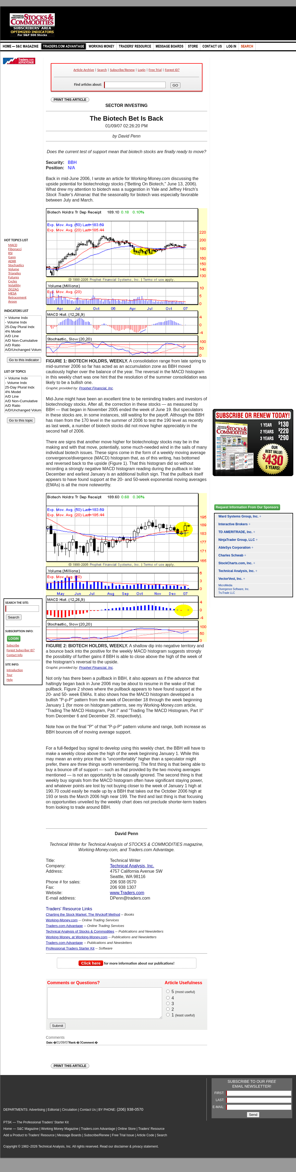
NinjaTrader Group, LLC (237, 540)
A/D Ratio (23, 345)
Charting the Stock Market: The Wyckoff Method (83, 914)
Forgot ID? (172, 70)
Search (102, 70)
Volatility (14, 285)
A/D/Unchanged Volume (23, 350)
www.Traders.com (127, 892)
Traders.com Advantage (64, 926)
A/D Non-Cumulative (23, 341)
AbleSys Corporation (235, 547)
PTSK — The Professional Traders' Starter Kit (36, 1128)
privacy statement (145, 1152)
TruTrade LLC (227, 592)
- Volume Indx (23, 322)
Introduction (15, 670)
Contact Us (88, 1115)
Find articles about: (88, 84)
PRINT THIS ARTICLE (70, 100)
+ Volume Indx (23, 318)
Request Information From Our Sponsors (247, 507)
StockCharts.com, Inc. (235, 563)
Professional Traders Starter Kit (70, 948)
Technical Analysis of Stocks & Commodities (80, 931)
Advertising (37, 1115)
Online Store (127, 1134)
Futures (13, 277)
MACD (12, 245)
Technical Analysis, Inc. (132, 866)
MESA (12, 293)
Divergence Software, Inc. (234, 589)
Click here (91, 963)
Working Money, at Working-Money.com (77, 937)
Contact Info (15, 655)
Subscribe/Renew (122, 70)
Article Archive (83, 70)
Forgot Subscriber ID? (21, 650)
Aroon (12, 301)
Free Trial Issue (123, 1141)
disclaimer (121, 1152)
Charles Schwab (231, 555)
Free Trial (155, 70)
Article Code (145, 1141)
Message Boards (69, 1141)
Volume (13, 269)
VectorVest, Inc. (230, 579)
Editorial (53, 1115)
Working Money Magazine (60, 1134)
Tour (10, 675)
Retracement (17, 297)
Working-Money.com (62, 920)
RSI (10, 253)
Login (141, 70)
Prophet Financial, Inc (96, 388)
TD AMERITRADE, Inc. (235, 532)
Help (10, 680)
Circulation (69, 1115)
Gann (12, 257)
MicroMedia (226, 585)
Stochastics (16, 265)
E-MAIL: (219, 1113)
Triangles (14, 273)
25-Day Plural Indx (23, 327)
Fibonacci (15, 249)
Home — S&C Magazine (21, 1134)
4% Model (23, 331)
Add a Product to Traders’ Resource (29, 1141)
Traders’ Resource (151, 1134)
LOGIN (14, 639)
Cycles (12, 281)
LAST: (220, 1106)
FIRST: (219, 1099)
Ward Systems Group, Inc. (239, 516)
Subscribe (13, 645)
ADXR (12, 261)
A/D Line (23, 336)
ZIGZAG (13, 289)
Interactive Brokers (233, 524)
